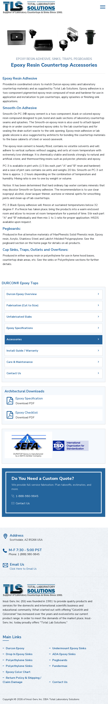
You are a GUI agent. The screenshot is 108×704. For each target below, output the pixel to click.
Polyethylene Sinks (19, 660)
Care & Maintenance (20, 362)
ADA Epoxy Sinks (64, 654)
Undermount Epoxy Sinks (69, 648)
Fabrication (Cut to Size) (22, 305)
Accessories (14, 339)
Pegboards (59, 660)
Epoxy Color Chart (18, 672)
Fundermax (59, 666)
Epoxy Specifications (20, 328)
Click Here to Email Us (23, 569)
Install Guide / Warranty (22, 350)
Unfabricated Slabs (19, 317)
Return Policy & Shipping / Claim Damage (22, 680)
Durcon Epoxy (15, 648)
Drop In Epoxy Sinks (19, 654)
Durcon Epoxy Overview (22, 294)
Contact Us (14, 373)
